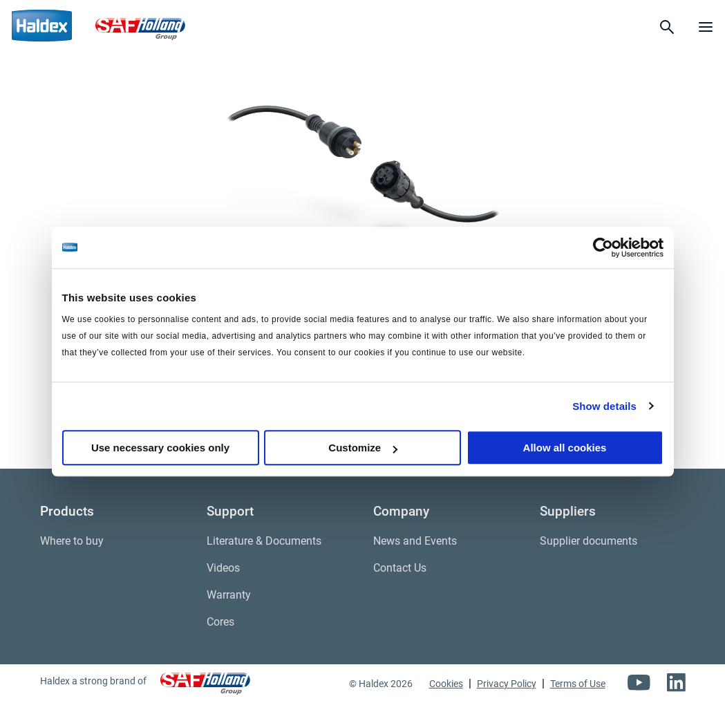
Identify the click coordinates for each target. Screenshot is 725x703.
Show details (604, 406)
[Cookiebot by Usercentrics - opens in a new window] (603, 247)
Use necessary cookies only (160, 447)
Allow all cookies (565, 447)
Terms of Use (577, 683)
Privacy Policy (506, 683)
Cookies (446, 683)
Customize (362, 447)
